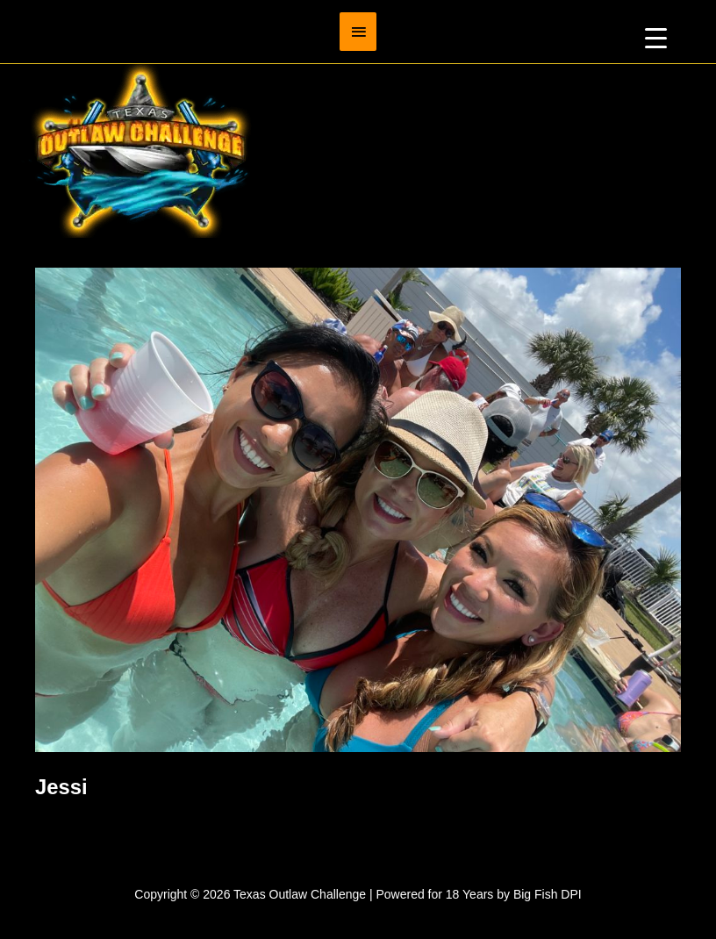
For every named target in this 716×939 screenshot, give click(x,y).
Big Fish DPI (547, 894)
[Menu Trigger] (656, 37)
